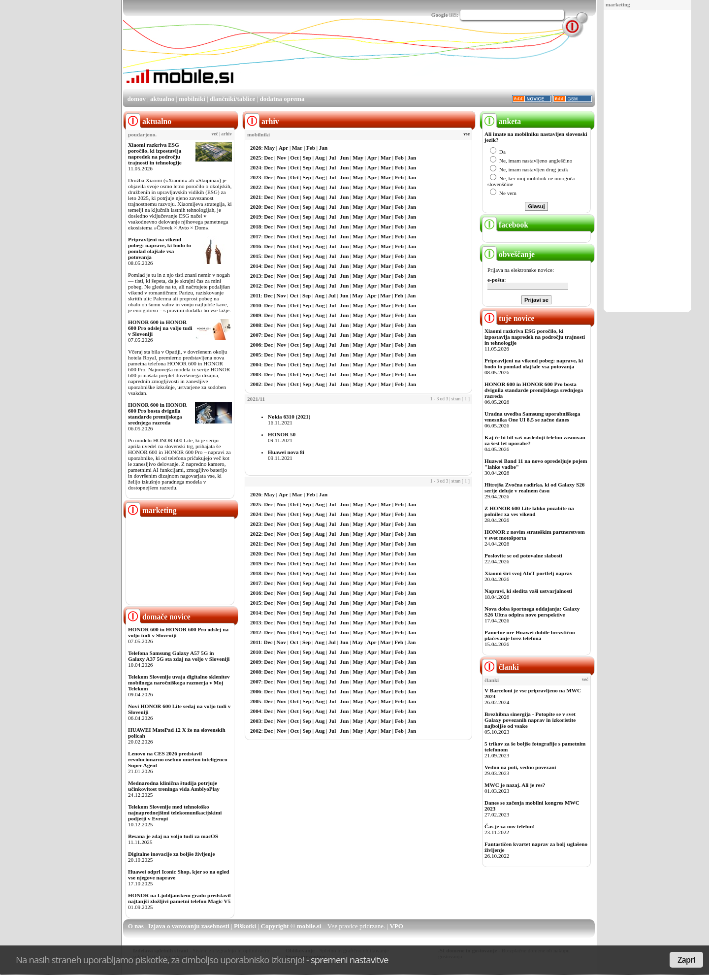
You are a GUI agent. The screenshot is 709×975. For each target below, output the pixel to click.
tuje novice (508, 318)
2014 (255, 266)
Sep (307, 158)
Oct (294, 158)
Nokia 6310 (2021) (289, 417)
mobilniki (192, 98)
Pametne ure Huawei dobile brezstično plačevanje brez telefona (529, 635)
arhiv (226, 133)
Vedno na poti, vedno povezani (520, 767)
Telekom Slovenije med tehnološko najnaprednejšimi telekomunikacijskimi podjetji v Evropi (175, 812)
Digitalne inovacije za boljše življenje (171, 854)
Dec (268, 158)
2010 (255, 305)
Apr (283, 148)
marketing (618, 4)
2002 (255, 384)
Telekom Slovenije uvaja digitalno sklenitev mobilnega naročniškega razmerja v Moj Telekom (179, 682)
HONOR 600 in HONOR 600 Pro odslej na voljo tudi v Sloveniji (160, 328)
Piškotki (245, 926)
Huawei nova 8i (286, 452)
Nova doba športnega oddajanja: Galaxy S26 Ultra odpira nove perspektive (532, 612)
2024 (255, 167)
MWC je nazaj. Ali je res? (514, 785)
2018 (255, 226)
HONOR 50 (281, 434)
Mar (297, 148)
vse (466, 133)
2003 (255, 374)
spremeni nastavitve (349, 959)
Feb (310, 148)
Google (439, 15)
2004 (255, 364)
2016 (255, 246)
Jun (344, 158)
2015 (255, 256)
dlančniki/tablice (232, 98)
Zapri (686, 959)
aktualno (162, 98)
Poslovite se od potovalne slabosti (523, 555)
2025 (255, 158)
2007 (255, 335)
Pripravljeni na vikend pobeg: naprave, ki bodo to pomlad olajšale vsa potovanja (159, 248)
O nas (136, 926)
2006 (255, 345)
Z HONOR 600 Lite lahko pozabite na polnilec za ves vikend (529, 511)
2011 (255, 295)
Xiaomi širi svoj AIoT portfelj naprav (528, 573)
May (269, 148)
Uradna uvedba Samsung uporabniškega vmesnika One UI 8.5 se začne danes (532, 416)
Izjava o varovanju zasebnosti (188, 926)
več (215, 133)
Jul (332, 158)
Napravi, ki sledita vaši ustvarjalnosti (528, 591)
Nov (281, 158)
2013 (255, 276)
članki (500, 667)
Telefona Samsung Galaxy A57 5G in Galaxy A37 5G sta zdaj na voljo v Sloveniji (178, 656)
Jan (323, 148)
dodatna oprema (281, 98)
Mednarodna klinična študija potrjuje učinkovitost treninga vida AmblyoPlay (174, 786)
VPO (396, 926)
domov (136, 98)
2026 (255, 148)
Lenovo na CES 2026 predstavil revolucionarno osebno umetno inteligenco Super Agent (177, 759)
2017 (255, 236)
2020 (255, 207)
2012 (255, 286)
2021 (255, 197)
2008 (255, 325)
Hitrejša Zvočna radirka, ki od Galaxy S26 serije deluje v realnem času (534, 487)
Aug (320, 158)
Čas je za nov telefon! (509, 826)
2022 (255, 187)
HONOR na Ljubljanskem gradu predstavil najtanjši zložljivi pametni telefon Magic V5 (179, 898)
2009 (255, 315)
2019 (255, 217)
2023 (255, 177)
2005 (255, 355)
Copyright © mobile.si (291, 926)
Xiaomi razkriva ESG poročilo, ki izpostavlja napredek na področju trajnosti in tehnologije (155, 153)
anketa (501, 121)
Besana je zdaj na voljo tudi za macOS (173, 836)
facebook (505, 225)
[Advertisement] (647, 161)
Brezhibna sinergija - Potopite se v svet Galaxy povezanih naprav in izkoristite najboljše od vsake (530, 720)
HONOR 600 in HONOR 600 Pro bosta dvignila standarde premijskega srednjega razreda (157, 413)
